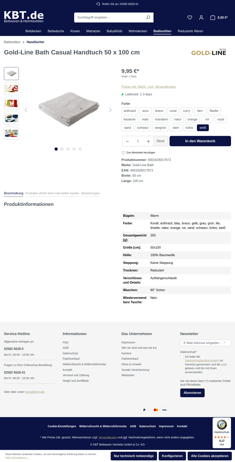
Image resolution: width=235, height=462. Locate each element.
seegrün (160, 127)
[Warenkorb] (219, 17)
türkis (189, 127)
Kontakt (67, 369)
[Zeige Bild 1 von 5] (56, 149)
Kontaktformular (34, 391)
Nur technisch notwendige (134, 456)
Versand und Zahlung (76, 375)
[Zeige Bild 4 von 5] (74, 149)
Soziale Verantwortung (135, 369)
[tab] (13, 194)
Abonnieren (192, 392)
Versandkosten (108, 437)
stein (176, 127)
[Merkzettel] (190, 17)
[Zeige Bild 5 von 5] (80, 149)
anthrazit (130, 110)
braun (159, 110)
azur (145, 110)
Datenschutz (70, 353)
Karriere (126, 353)
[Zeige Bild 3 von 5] (68, 149)
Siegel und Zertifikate (76, 380)
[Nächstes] (110, 110)
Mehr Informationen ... (17, 457)
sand (127, 127)
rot (207, 119)
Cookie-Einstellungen (62, 426)
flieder (214, 110)
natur (177, 119)
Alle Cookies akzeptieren (209, 456)
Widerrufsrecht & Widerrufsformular (84, 364)
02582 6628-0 (14, 349)
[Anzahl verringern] (127, 141)
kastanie (130, 119)
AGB (66, 347)
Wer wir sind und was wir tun (139, 347)
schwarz (143, 127)
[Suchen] (147, 17)
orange (193, 119)
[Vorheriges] (26, 110)
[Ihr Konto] (201, 17)
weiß (203, 127)
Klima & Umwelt (131, 364)
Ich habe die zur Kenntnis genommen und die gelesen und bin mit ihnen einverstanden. (206, 364)
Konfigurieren (172, 456)
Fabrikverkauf (71, 358)
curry (186, 110)
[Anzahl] (138, 141)
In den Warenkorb (200, 141)
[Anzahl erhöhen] (148, 141)
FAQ (65, 342)
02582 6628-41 (14, 372)
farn (200, 110)
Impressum (128, 342)
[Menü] (228, 419)
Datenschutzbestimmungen (202, 360)
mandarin (161, 119)
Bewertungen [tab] (90, 193)
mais (145, 119)
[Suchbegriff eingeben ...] (108, 17)
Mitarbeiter (128, 375)
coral (173, 110)
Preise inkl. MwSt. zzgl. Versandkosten (149, 86)
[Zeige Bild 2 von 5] (62, 149)
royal (220, 119)
